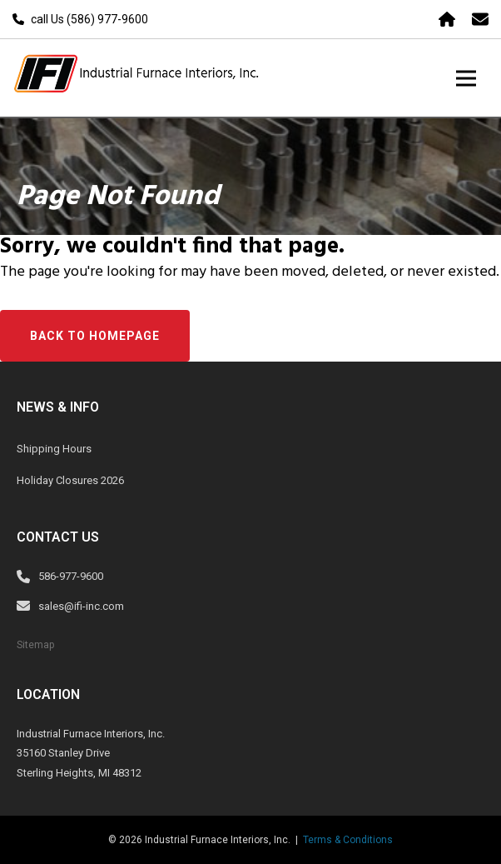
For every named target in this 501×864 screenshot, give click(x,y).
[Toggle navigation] (466, 77)
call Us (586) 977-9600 (89, 19)
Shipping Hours (54, 448)
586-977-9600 (70, 576)
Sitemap (35, 645)
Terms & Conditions (348, 840)
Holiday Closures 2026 (70, 480)
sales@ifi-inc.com (81, 606)
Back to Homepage (95, 335)
